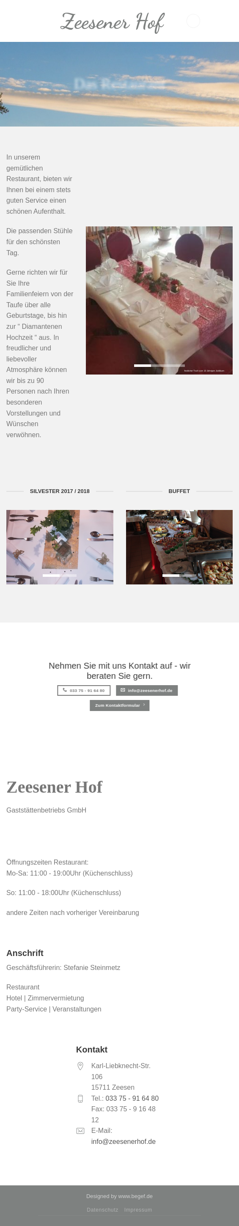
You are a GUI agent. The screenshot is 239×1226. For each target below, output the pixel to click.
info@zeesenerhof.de (123, 1141)
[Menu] (193, 21)
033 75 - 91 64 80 (131, 1098)
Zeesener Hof (111, 21)
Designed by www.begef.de (119, 1196)
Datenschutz (102, 1210)
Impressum (138, 1210)
